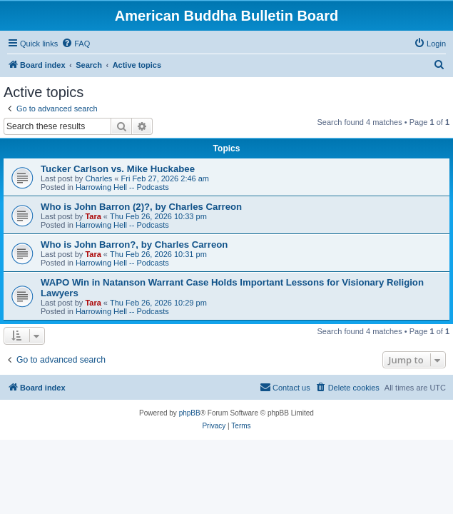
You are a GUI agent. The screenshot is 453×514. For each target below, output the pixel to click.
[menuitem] (75, 43)
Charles (98, 178)
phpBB (189, 413)
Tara (93, 216)
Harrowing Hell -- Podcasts (122, 187)
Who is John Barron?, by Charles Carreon (134, 244)
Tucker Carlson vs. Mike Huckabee (118, 168)
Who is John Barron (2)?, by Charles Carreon (141, 206)
